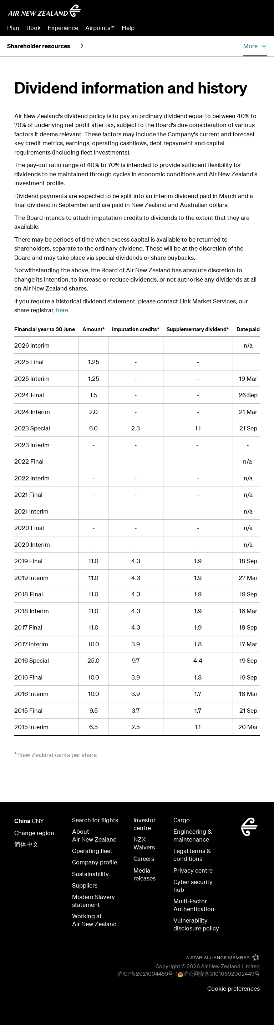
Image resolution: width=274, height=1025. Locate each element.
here (62, 310)
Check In (229, 27)
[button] (255, 46)
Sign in (257, 27)
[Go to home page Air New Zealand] (44, 11)
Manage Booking (187, 27)
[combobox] (215, 13)
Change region (34, 833)
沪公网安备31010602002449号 (221, 973)
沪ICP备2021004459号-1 (147, 973)
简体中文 (26, 844)
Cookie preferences (233, 988)
